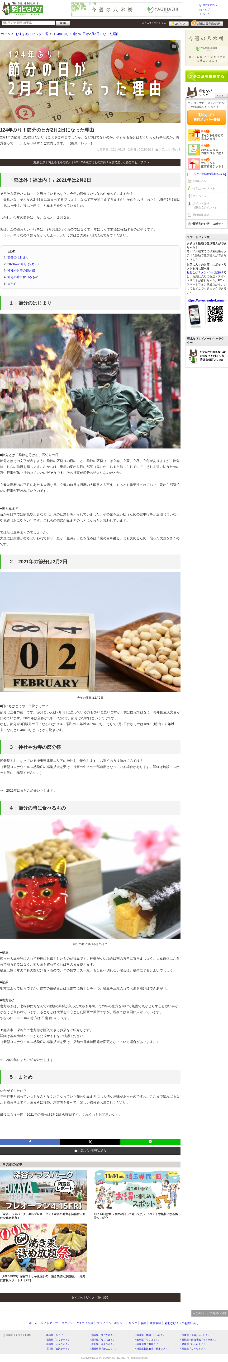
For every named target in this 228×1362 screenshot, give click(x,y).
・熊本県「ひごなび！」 (102, 1335)
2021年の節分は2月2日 (23, 264)
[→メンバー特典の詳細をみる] (206, 174)
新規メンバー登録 (207, 23)
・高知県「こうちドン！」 (193, 1348)
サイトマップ (49, 1323)
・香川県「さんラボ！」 (102, 1344)
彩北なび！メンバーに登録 (204, 272)
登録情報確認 (200, 215)
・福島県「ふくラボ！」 (57, 1339)
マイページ (199, 196)
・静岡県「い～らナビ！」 (193, 1344)
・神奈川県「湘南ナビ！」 (148, 1344)
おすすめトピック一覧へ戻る (90, 1297)
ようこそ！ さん (154, 22)
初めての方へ (210, 5)
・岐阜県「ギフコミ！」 (147, 1339)
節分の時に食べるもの (22, 277)
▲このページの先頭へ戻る (210, 1313)
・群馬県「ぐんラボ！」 (57, 1344)
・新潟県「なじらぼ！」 (102, 1339)
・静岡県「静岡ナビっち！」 (149, 1335)
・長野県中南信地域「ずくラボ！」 (198, 1339)
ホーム (206, 14)
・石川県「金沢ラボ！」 (57, 1348)
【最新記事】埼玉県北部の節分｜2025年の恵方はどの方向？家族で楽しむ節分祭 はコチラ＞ (90, 162)
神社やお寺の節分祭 (21, 270)
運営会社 (155, 1323)
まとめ (12, 283)
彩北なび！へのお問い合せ (182, 1323)
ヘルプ (206, 9)
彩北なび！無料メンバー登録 (206, 117)
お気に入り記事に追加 (90, 1150)
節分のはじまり (18, 257)
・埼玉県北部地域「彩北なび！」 (152, 1348)
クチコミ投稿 (84, 1323)
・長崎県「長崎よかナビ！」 (194, 1335)
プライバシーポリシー (111, 1323)
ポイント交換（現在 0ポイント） (205, 205)
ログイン (179, 23)
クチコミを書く (206, 76)
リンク (133, 1323)
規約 (143, 1323)
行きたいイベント (203, 188)
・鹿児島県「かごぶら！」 (103, 1348)
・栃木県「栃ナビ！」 (56, 1335)
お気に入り (199, 180)
